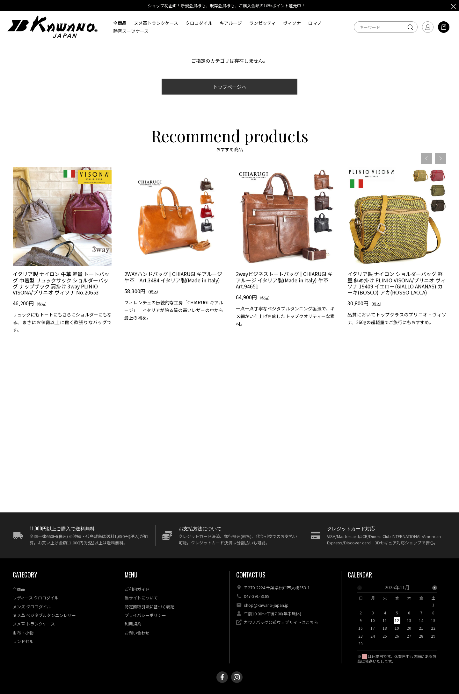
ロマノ (315, 23)
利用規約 (133, 624)
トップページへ (229, 86)
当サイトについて (141, 598)
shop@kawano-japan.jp (266, 605)
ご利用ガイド (137, 589)
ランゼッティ (262, 23)
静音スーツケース (131, 31)
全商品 (120, 23)
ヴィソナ (292, 23)
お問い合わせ (137, 633)
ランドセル (23, 641)
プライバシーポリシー (145, 615)
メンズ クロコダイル (32, 607)
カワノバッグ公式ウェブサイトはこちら (281, 622)
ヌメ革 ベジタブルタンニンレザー (44, 615)
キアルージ (231, 23)
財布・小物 (23, 633)
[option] (62, 253)
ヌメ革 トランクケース (34, 624)
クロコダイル (199, 23)
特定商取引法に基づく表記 (149, 607)
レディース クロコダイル (36, 598)
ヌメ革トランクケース (156, 23)
